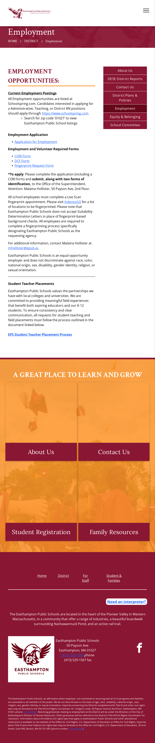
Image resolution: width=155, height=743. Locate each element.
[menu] (146, 10)
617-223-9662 (76, 728)
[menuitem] (125, 71)
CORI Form (23, 156)
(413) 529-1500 (72, 655)
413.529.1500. (30, 711)
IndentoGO (72, 202)
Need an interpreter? (126, 601)
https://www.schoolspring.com (65, 113)
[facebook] (139, 648)
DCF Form (22, 161)
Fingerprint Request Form (34, 165)
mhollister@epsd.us (23, 248)
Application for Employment (36, 142)
